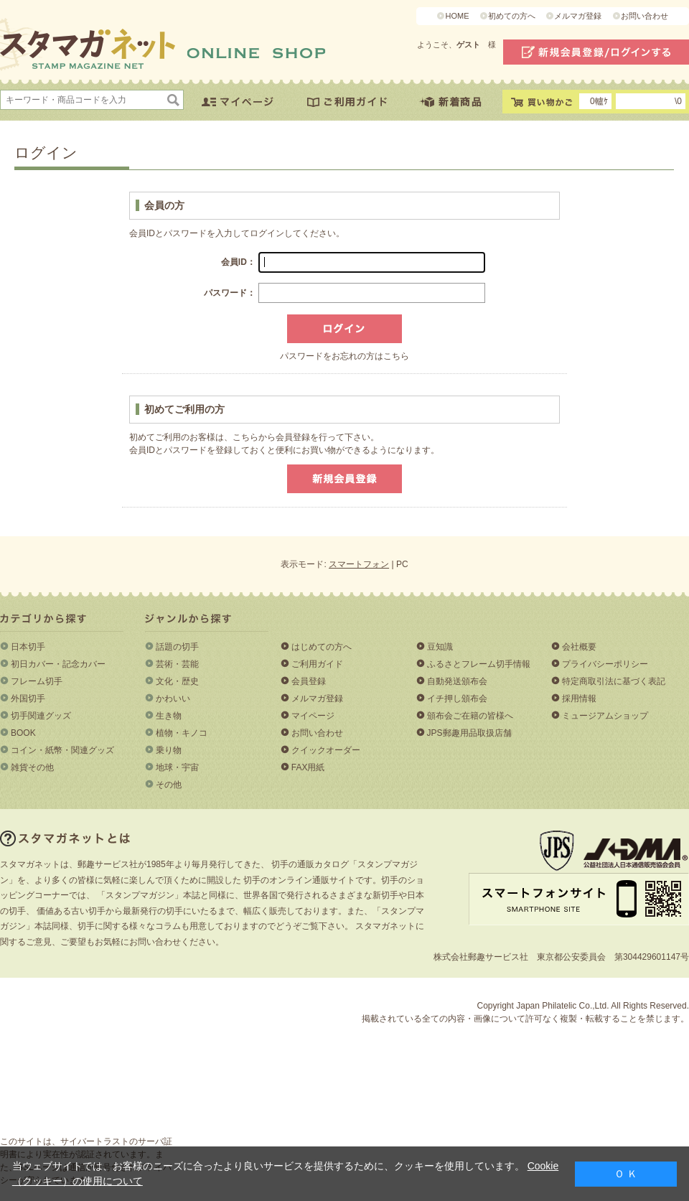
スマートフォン (359, 564)
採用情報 (579, 698)
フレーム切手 (36, 681)
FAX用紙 (308, 767)
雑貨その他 (32, 767)
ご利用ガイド (317, 664)
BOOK (23, 733)
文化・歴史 (177, 681)
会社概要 (579, 647)
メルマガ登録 (577, 15)
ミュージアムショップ (605, 716)
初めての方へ (511, 15)
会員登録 (308, 681)
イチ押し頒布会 (457, 698)
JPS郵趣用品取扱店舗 (469, 733)
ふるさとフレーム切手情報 (478, 664)
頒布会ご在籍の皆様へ (470, 716)
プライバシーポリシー (605, 664)
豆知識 (440, 647)
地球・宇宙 (177, 767)
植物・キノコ (181, 733)
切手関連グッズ (41, 716)
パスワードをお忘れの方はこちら (344, 356)
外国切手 (28, 698)
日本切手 (28, 647)
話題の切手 (177, 647)
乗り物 (169, 750)
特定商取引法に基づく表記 (613, 681)
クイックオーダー (325, 750)
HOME (457, 15)
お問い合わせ (644, 15)
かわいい (173, 698)
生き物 (169, 716)
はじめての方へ (321, 647)
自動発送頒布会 (457, 681)
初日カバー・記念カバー (58, 664)
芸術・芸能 (177, 664)
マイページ (312, 716)
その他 (169, 785)
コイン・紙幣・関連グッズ (62, 750)
